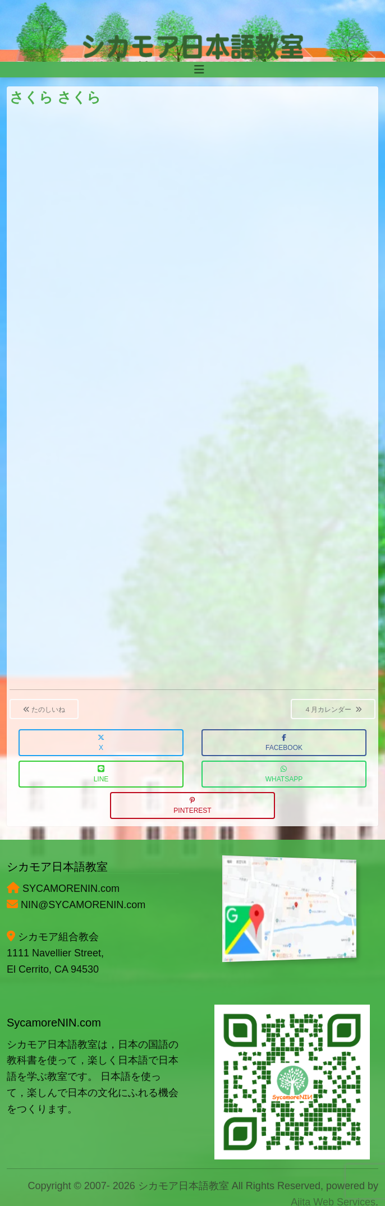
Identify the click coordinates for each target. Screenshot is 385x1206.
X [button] (101, 743)
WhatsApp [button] (283, 774)
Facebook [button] (283, 743)
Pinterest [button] (192, 805)
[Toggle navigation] (199, 69)
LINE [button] (101, 774)
